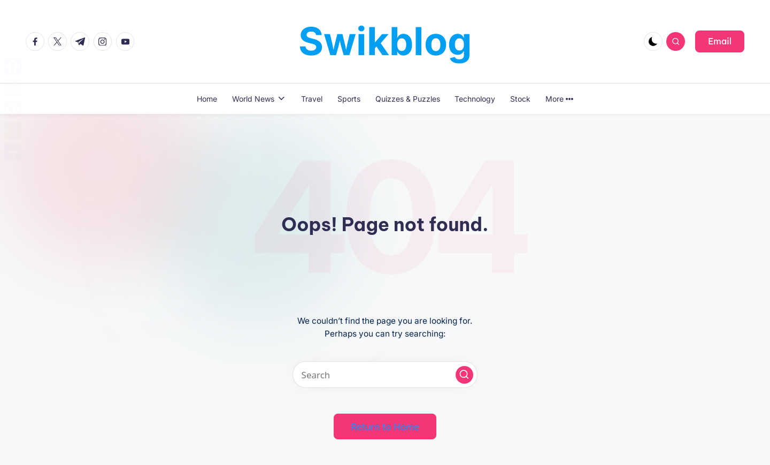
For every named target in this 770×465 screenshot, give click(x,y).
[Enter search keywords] (385, 374)
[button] (719, 41)
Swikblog (385, 41)
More (559, 98)
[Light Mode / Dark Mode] (653, 41)
